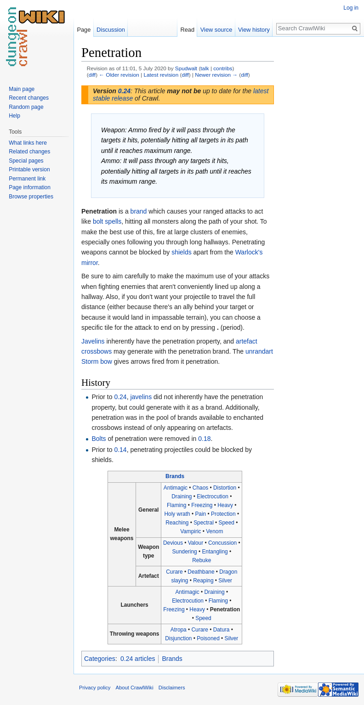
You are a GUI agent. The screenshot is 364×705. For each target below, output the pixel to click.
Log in (350, 8)
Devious (173, 543)
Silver (225, 580)
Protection (223, 514)
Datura (221, 629)
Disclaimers (172, 687)
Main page (21, 89)
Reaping (203, 580)
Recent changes (29, 98)
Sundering (184, 551)
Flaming (176, 505)
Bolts (98, 438)
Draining (181, 496)
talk (204, 68)
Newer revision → (216, 75)
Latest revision (160, 75)
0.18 (204, 438)
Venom (214, 531)
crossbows (96, 351)
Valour (196, 543)
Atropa (179, 629)
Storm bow (96, 361)
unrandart (259, 351)
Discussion (111, 29)
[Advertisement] (320, 182)
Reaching (176, 522)
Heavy (225, 505)
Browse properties (31, 196)
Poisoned (208, 638)
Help (14, 116)
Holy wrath (177, 514)
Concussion (222, 543)
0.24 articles (137, 658)
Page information (30, 187)
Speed (226, 522)
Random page (26, 107)
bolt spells (107, 221)
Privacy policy (94, 687)
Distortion (224, 488)
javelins (141, 396)
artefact (246, 341)
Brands (174, 476)
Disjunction (178, 638)
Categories (99, 658)
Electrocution (212, 496)
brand (139, 211)
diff (92, 75)
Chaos (200, 488)
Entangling (215, 551)
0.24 (124, 91)
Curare (174, 572)
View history (254, 29)
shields (181, 252)
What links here (28, 143)
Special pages (26, 161)
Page (84, 29)
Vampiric (190, 531)
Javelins (93, 341)
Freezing (201, 505)
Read (187, 29)
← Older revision (119, 75)
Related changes (29, 151)
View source (216, 29)
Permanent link (27, 178)
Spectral (203, 522)
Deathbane (201, 572)
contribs (222, 68)
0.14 (120, 449)
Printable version (29, 169)
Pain (200, 514)
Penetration (225, 609)
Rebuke (201, 560)
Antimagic (176, 488)
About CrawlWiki (135, 687)
